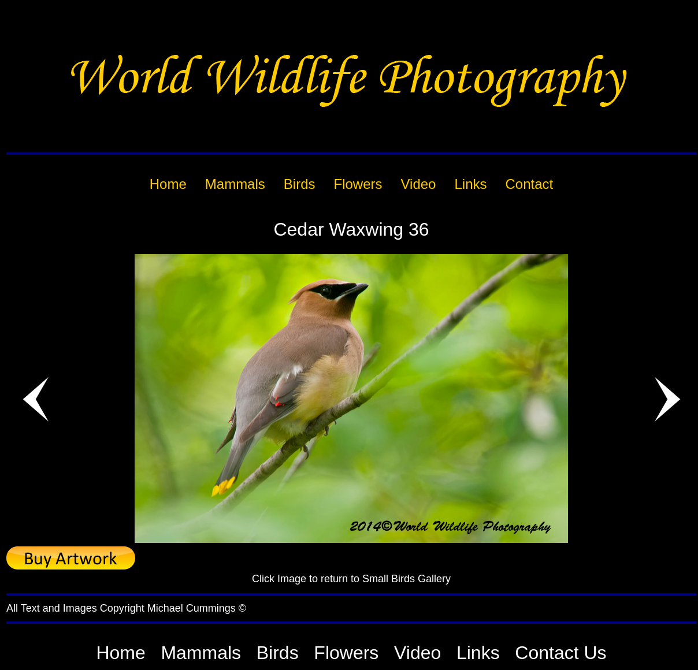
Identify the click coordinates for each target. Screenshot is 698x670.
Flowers (346, 652)
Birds (278, 652)
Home (120, 652)
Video (417, 652)
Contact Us (560, 652)
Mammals (201, 652)
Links (478, 652)
